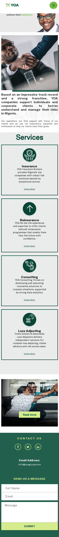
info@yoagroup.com (29, 464)
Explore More (29, 189)
